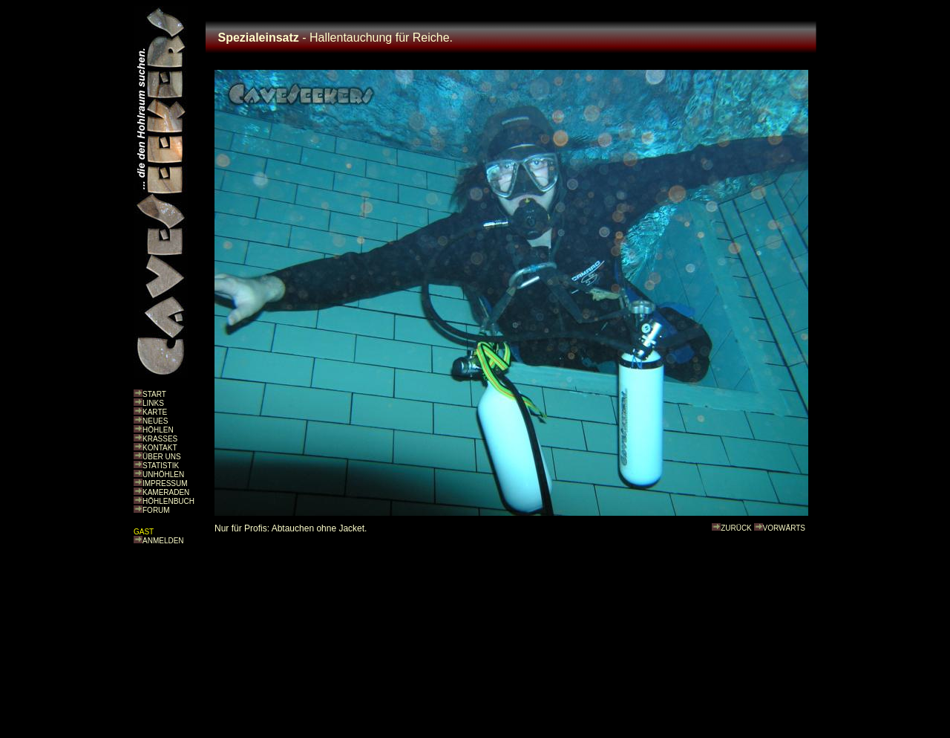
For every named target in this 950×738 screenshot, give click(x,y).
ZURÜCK (736, 528)
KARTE (154, 412)
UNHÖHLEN (163, 474)
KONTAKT (159, 448)
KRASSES (159, 439)
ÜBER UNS (161, 457)
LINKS (153, 403)
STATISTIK (160, 466)
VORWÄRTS (784, 528)
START (154, 394)
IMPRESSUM (165, 483)
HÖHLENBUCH (168, 501)
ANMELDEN (163, 541)
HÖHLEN (158, 430)
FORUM (156, 510)
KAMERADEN (165, 492)
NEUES (155, 421)
